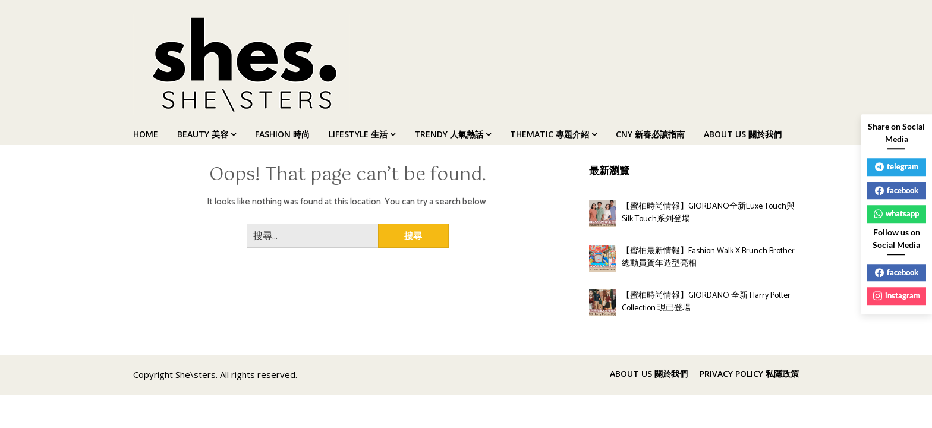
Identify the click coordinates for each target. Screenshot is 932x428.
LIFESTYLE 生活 (358, 134)
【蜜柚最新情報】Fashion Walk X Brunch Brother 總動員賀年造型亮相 (708, 257)
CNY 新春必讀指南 (650, 134)
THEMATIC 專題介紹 (549, 134)
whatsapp (896, 213)
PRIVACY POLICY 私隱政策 (749, 374)
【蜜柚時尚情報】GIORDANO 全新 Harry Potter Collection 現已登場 (706, 302)
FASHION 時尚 (282, 134)
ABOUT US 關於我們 (743, 134)
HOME (145, 134)
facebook (896, 190)
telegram (896, 166)
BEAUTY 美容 (202, 134)
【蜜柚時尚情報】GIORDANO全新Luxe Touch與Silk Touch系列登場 (708, 213)
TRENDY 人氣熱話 (448, 134)
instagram (896, 295)
